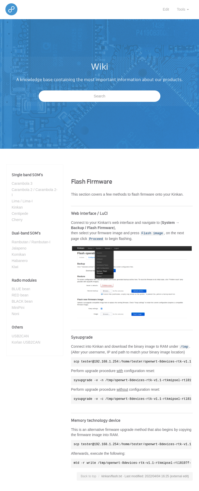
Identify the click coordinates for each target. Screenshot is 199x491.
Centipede (20, 213)
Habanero (20, 261)
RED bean (20, 295)
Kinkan (17, 207)
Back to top (88, 476)
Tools (183, 9)
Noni (15, 314)
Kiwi (15, 267)
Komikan (19, 254)
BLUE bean (21, 289)
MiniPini (18, 307)
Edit (166, 9)
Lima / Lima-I (22, 201)
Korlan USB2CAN (26, 342)
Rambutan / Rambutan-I (31, 242)
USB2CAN (20, 336)
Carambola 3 (22, 183)
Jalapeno (19, 248)
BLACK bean (22, 301)
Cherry (17, 220)
